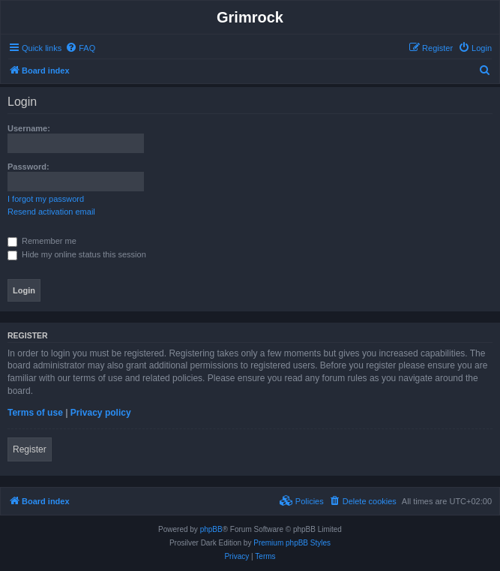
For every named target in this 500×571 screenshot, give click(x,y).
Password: (28, 166)
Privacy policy (100, 412)
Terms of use (35, 412)
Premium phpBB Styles (292, 543)
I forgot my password (45, 198)
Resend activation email (51, 211)
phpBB (211, 529)
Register (29, 449)
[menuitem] (80, 48)
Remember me (41, 240)
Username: (28, 128)
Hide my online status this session (76, 254)
